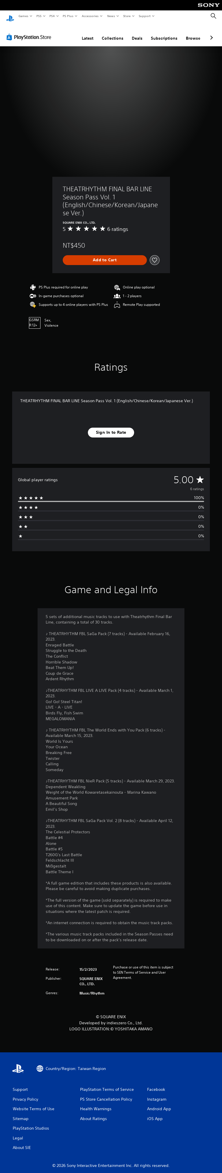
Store (127, 16)
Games (23, 16)
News (111, 16)
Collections (112, 32)
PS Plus (68, 16)
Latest (87, 32)
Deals (137, 32)
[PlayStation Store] (30, 31)
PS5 (39, 16)
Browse (193, 32)
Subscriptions (164, 32)
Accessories (90, 16)
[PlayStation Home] (10, 16)
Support (144, 16)
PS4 (52, 16)
